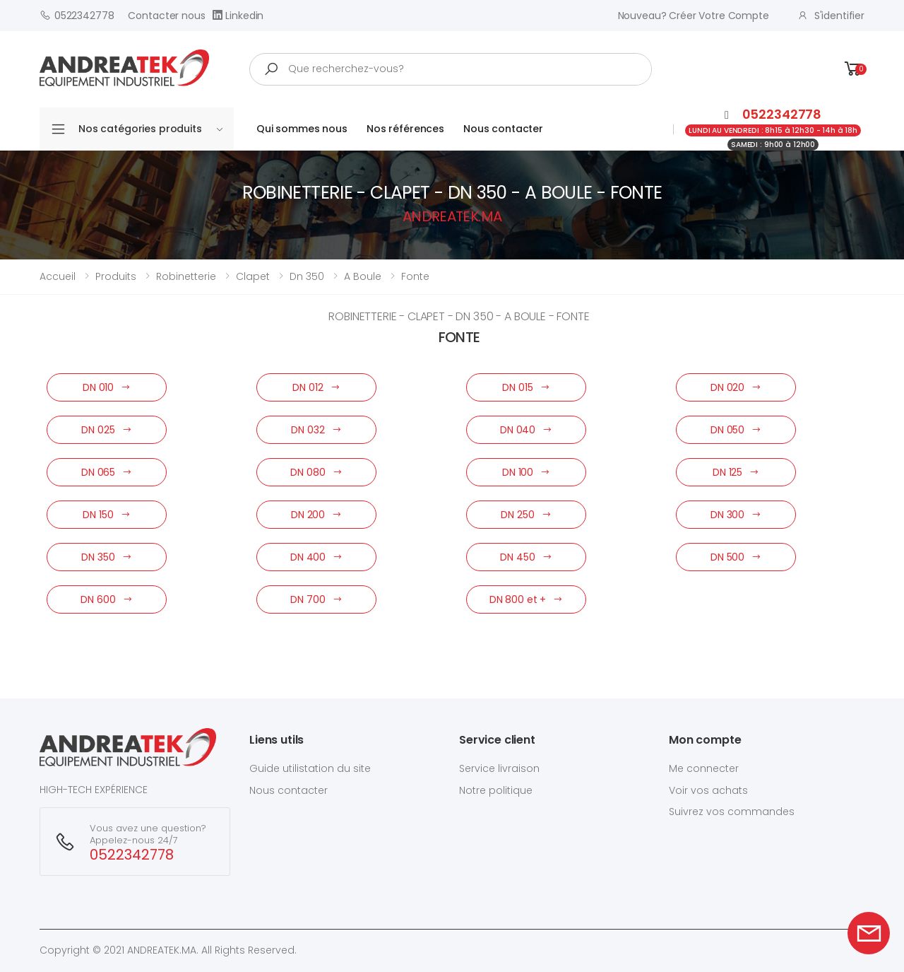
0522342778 (77, 15)
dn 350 (307, 276)
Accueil (58, 276)
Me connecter (704, 768)
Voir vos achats (708, 790)
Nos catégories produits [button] (150, 129)
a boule (362, 276)
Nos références (405, 129)
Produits (115, 276)
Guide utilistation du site (310, 768)
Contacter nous (166, 15)
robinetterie (186, 276)
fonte (415, 276)
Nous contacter (503, 129)
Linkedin (238, 15)
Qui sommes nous (301, 129)
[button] (853, 69)
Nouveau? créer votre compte (693, 15)
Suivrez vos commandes (732, 811)
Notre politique (496, 790)
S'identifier (830, 15)
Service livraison (499, 768)
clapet (253, 276)
